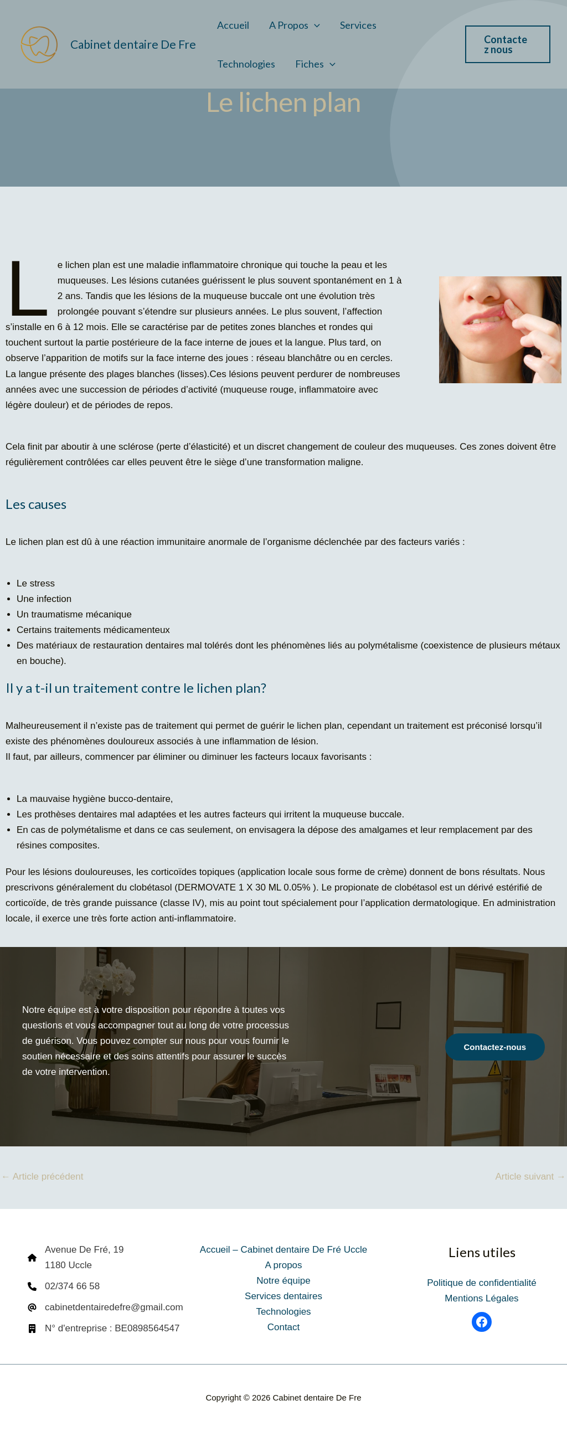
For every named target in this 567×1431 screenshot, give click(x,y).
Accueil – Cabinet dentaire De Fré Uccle (283, 1249)
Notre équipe (283, 1280)
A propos (294, 25)
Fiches (315, 63)
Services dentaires (283, 1296)
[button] (314, 25)
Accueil (233, 25)
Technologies (246, 64)
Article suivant (530, 1176)
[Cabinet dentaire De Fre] (39, 43)
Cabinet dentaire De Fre (133, 44)
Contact (283, 1327)
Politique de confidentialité (482, 1283)
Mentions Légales (481, 1298)
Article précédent (42, 1176)
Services (358, 25)
